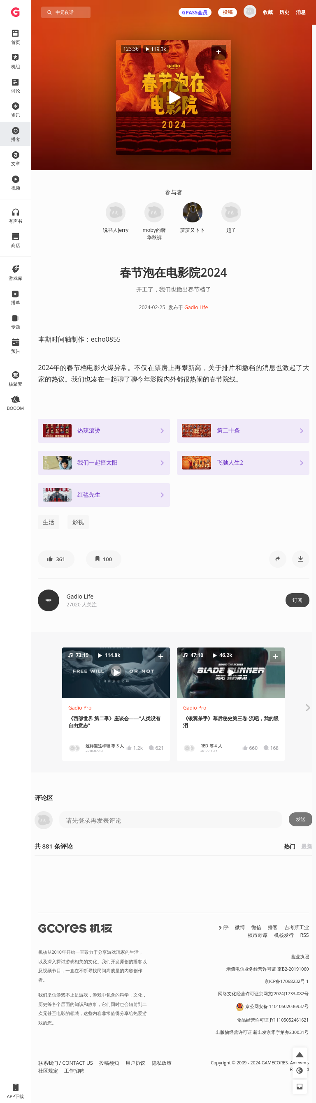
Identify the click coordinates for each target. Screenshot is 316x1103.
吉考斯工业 (296, 927)
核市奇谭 (257, 935)
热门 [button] (289, 846)
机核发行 (284, 935)
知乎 (224, 927)
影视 (78, 522)
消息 (301, 12)
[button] (218, 52)
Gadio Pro (80, 707)
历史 (284, 12)
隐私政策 (162, 1062)
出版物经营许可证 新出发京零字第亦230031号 (262, 1032)
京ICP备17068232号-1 (287, 981)
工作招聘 (74, 1070)
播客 (273, 927)
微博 (240, 927)
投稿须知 (109, 1062)
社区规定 (48, 1070)
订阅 (297, 600)
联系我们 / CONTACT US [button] (65, 1062)
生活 (48, 522)
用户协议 (135, 1062)
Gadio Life (196, 307)
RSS (304, 935)
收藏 (268, 12)
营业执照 (300, 957)
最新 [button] (307, 846)
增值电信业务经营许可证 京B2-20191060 (267, 969)
